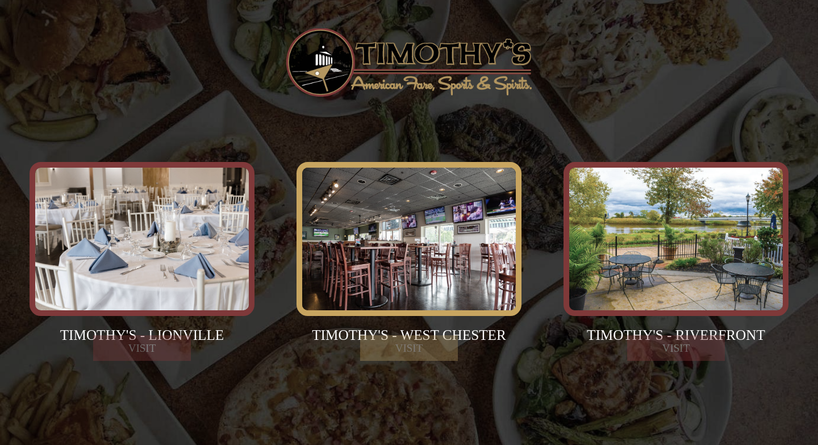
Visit (142, 370)
